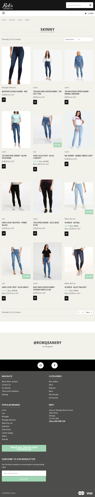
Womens (52, 388)
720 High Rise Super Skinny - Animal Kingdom (77, 92)
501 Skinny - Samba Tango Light (79, 156)
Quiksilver (5, 426)
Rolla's (4, 436)
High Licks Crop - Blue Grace (15, 287)
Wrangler (5, 416)
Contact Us (6, 385)
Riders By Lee (7, 423)
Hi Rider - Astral (72, 222)
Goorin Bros (6, 429)
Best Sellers (53, 381)
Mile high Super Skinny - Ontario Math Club (44, 288)
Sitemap (5, 394)
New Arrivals (53, 394)
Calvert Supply (7, 433)
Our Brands (6, 388)
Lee (3, 413)
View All (5, 439)
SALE (51, 385)
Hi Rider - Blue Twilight (76, 287)
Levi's (4, 410)
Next (89, 312)
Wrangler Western (9, 420)
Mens (51, 391)
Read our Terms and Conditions (24, 448)
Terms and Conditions (10, 391)
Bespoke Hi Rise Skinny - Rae (14, 91)
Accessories (53, 398)
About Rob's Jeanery (10, 381)
